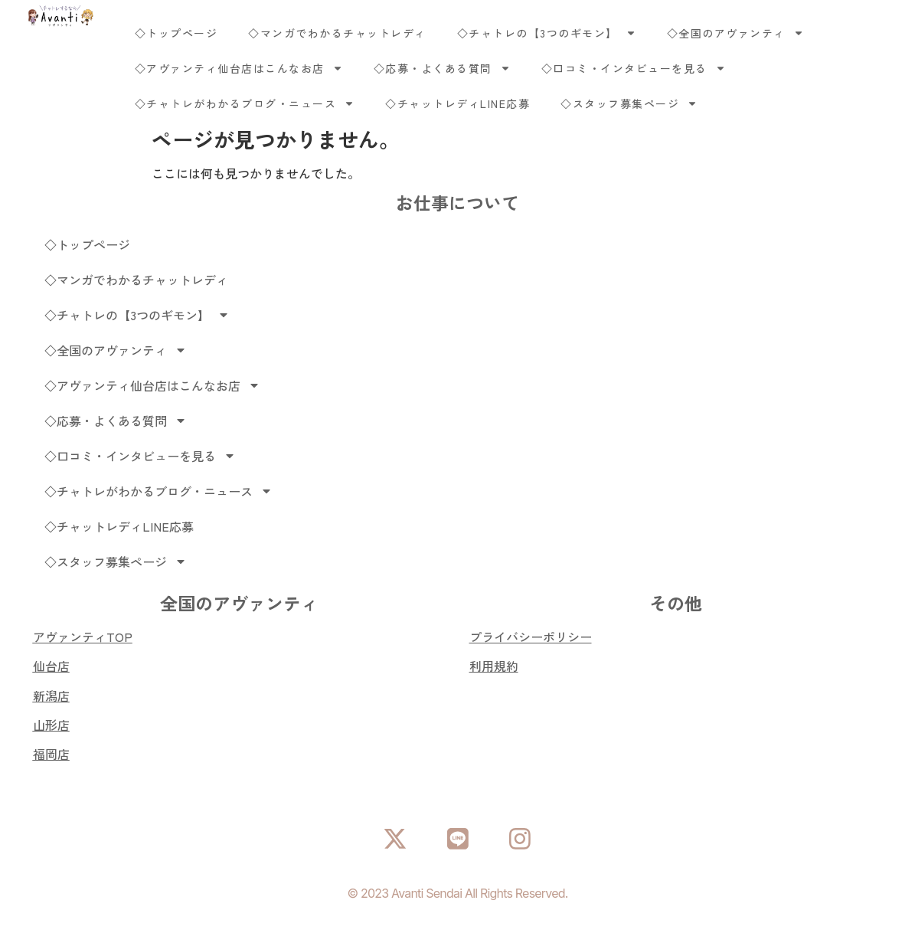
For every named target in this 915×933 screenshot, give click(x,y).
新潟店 (51, 695)
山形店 (51, 724)
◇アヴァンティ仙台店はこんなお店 (239, 68)
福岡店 (51, 754)
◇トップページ (176, 33)
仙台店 (51, 665)
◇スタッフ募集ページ (629, 103)
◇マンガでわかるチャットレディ (337, 33)
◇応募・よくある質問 (442, 68)
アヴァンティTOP (82, 636)
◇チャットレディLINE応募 (457, 103)
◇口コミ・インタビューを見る (633, 68)
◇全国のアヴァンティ (735, 33)
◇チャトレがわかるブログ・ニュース (245, 103)
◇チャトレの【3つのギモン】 (546, 33)
